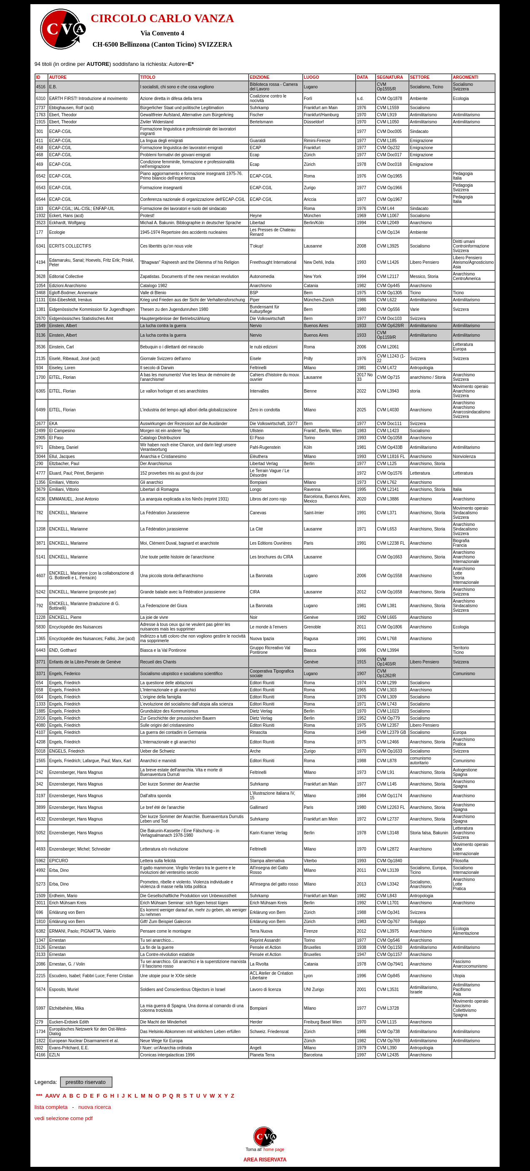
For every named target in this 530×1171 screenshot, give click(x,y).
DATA (362, 77)
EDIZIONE (259, 77)
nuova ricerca (94, 1107)
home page (274, 1149)
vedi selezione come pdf (63, 1118)
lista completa (51, 1107)
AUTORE (58, 77)
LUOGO (311, 77)
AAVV (52, 1096)
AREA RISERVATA (265, 1160)
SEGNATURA (390, 77)
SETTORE (420, 77)
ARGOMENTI (465, 77)
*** (39, 1096)
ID (38, 77)
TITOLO (147, 77)
